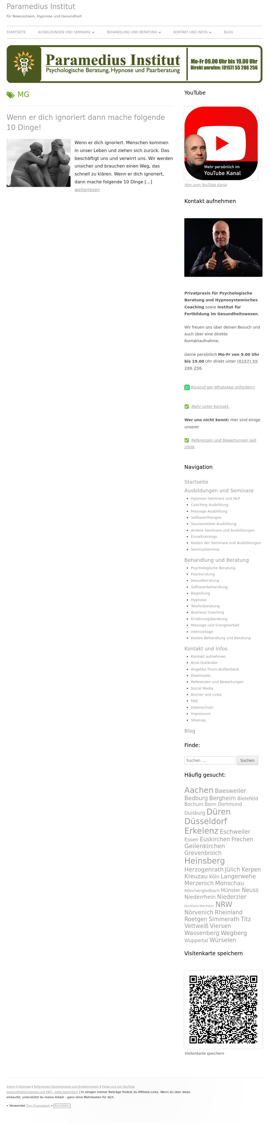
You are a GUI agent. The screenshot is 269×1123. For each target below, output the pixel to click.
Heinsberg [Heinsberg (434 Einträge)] (204, 861)
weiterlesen (87, 189)
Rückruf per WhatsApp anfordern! (223, 387)
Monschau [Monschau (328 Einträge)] (229, 883)
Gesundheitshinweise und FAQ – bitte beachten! (42, 1092)
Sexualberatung (205, 580)
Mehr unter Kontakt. (210, 406)
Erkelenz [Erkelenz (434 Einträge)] (201, 831)
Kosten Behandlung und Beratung (220, 638)
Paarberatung (203, 574)
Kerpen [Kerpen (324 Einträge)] (251, 869)
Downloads (200, 675)
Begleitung (200, 593)
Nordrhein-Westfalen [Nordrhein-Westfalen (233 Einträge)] (199, 906)
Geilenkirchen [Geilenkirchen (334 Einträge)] (204, 846)
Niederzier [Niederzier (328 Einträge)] (231, 896)
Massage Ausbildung (209, 511)
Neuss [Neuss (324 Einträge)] (250, 890)
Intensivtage (202, 632)
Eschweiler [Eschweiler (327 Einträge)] (235, 831)
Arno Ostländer (204, 663)
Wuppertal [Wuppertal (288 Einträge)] (196, 940)
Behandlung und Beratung (132, 32)
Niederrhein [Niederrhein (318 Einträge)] (200, 897)
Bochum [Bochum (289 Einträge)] (193, 804)
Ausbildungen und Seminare (64, 32)
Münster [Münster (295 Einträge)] (230, 890)
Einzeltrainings (204, 537)
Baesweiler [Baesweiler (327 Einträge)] (230, 790)
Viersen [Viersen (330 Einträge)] (220, 925)
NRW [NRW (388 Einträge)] (223, 904)
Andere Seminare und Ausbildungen (223, 530)
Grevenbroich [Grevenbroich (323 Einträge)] (203, 853)
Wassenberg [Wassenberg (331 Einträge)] (201, 933)
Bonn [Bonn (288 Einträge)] (210, 804)
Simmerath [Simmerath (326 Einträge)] (224, 919)
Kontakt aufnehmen (208, 656)
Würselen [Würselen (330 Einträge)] (223, 940)
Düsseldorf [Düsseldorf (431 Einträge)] (205, 821)
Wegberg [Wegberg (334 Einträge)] (234, 933)
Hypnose (198, 600)
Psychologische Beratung (213, 568)
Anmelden (62, 1105)
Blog (228, 32)
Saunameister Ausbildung (213, 524)
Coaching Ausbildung (209, 505)
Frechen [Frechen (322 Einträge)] (242, 839)
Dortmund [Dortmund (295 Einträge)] (230, 804)
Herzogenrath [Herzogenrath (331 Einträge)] (204, 869)
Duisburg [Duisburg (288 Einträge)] (194, 813)
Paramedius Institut (41, 6)
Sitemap (198, 720)
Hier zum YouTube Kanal (205, 185)
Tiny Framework (38, 1105)
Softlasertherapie (206, 517)
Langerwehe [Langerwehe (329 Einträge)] (238, 876)
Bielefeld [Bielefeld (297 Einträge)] (247, 798)
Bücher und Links (206, 695)
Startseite (16, 32)
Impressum (200, 714)
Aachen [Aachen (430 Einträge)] (198, 790)
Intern (11, 1086)
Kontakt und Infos (190, 32)
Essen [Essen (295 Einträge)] (191, 839)
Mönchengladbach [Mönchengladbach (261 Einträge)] (201, 890)
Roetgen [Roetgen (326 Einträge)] (195, 919)
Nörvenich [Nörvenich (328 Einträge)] (198, 912)
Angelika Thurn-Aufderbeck (215, 669)
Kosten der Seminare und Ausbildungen (226, 543)
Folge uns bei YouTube (118, 1086)
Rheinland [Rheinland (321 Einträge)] (229, 912)
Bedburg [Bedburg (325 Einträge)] (196, 798)
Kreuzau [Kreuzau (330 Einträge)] (195, 876)
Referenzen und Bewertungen (217, 682)
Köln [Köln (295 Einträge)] (214, 876)
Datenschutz (202, 707)
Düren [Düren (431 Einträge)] (218, 812)
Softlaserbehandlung (209, 587)
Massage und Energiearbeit (215, 625)
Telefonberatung (205, 606)
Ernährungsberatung (209, 619)
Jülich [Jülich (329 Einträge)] (232, 869)
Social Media (202, 688)
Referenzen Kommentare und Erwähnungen (66, 1086)
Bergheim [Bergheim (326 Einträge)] (222, 798)
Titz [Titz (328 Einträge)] (246, 919)
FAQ (194, 701)
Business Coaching (207, 612)
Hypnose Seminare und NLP (215, 498)
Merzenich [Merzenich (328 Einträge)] (199, 883)
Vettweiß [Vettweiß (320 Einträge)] (196, 926)
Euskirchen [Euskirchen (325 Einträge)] (215, 839)
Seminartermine (205, 549)
